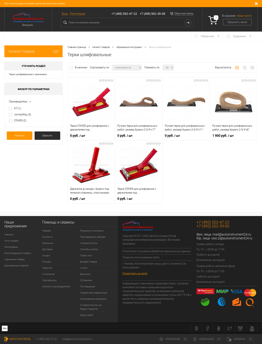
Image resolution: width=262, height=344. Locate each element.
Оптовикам (86, 280)
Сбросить (47, 135)
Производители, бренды (93, 237)
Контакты (47, 237)
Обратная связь (184, 13)
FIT (17, 108)
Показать (19, 135)
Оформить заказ (237, 22)
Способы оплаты (89, 249)
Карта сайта (86, 315)
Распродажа (11, 247)
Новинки (9, 234)
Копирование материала (93, 299)
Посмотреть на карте (134, 273)
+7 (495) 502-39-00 (152, 14)
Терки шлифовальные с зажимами (28, 74)
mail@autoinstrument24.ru (232, 234)
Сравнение (173, 339)
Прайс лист (86, 255)
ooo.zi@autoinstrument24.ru (231, 238)
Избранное (207, 339)
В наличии (81, 67)
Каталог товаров (33, 51)
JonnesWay (22, 114)
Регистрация (77, 13)
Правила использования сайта (141, 257)
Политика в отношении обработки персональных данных (156, 251)
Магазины (47, 243)
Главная (46, 230)
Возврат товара (88, 261)
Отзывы (46, 261)
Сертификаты (49, 280)
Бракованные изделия (16, 265)
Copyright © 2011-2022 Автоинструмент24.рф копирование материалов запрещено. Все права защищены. (151, 239)
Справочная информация (93, 292)
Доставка (47, 249)
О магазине (48, 274)
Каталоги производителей (56, 286)
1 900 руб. (223, 136)
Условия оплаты (89, 243)
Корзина (240, 339)
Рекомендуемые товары (17, 253)
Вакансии (85, 274)
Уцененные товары (14, 259)
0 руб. (77, 136)
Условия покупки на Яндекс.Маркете (91, 307)
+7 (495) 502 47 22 (46, 339)
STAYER (20, 120)
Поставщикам (87, 286)
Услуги (83, 268)
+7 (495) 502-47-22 (124, 14)
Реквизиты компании (91, 230)
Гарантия (47, 268)
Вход (65, 13)
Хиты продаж (11, 240)
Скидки (46, 255)
